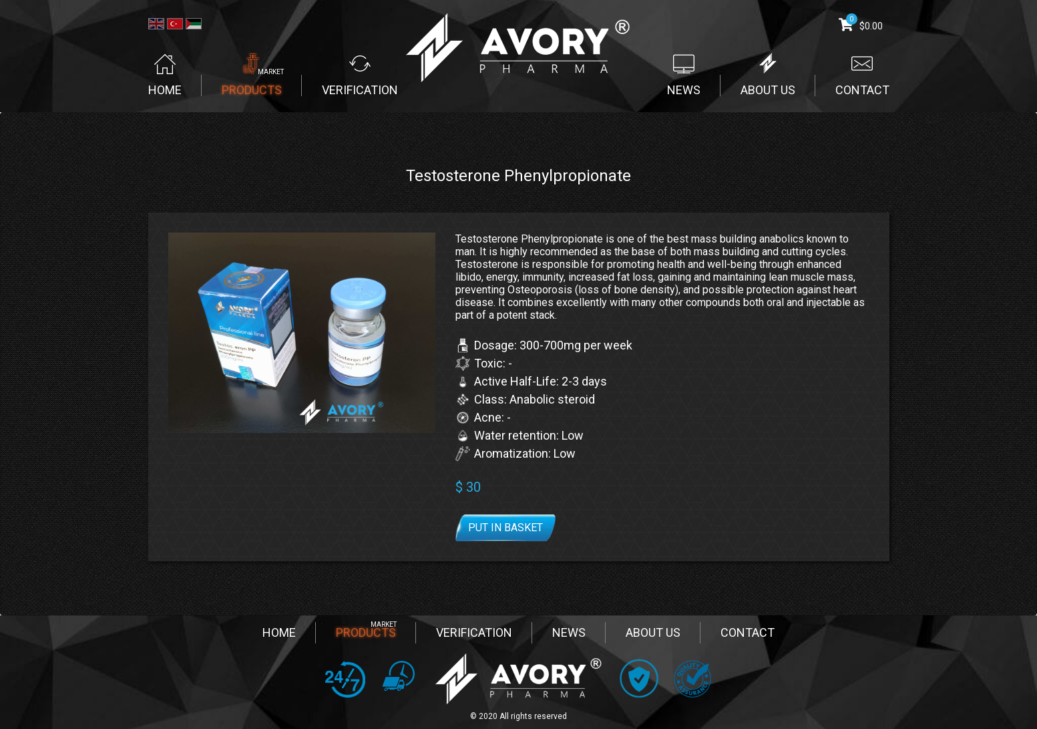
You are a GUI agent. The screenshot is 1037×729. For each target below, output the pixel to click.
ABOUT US (653, 632)
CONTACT (747, 632)
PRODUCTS (366, 632)
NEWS (569, 632)
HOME (279, 632)
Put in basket (505, 527)
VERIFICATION (474, 632)
